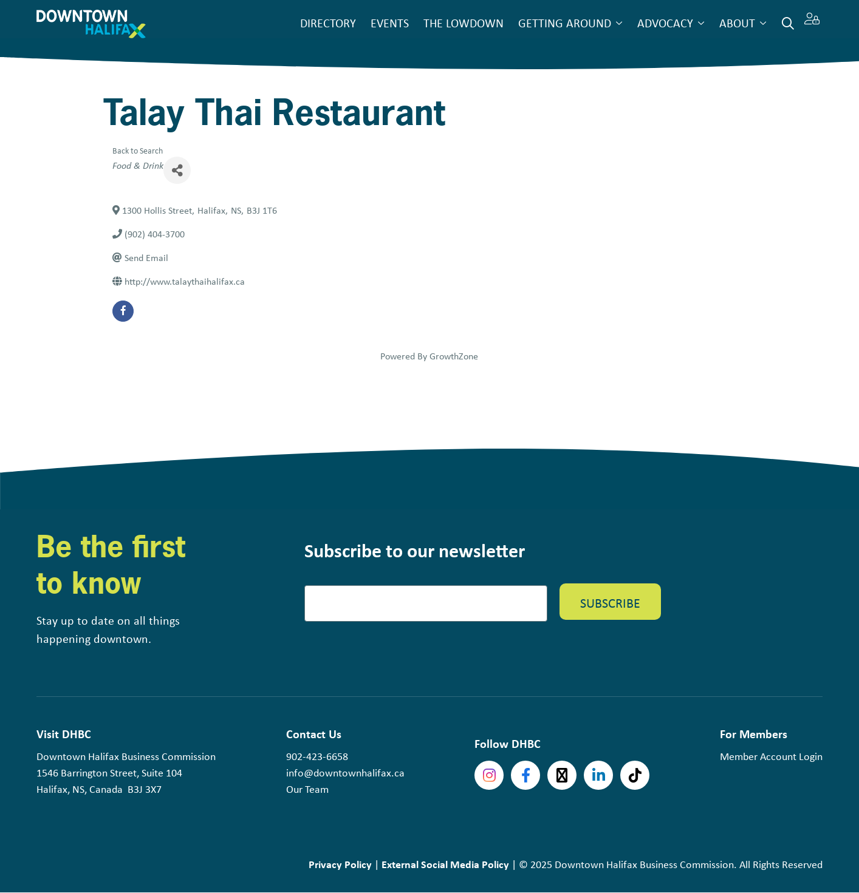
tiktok (634, 775)
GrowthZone (454, 356)
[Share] (177, 170)
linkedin (598, 775)
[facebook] (123, 311)
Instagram (489, 775)
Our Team (307, 789)
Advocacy (665, 23)
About (737, 23)
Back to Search (137, 150)
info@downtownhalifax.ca (345, 773)
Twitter (562, 775)
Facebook (525, 775)
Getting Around (564, 23)
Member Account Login (771, 756)
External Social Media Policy (445, 864)
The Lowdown (463, 23)
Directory (328, 23)
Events (390, 23)
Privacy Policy (340, 864)
